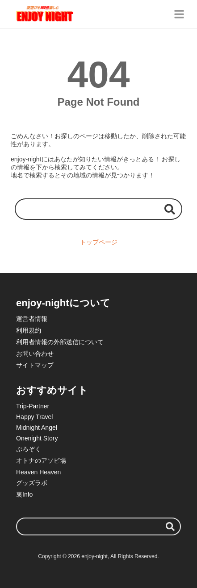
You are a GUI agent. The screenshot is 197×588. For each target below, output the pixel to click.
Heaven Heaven (38, 472)
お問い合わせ (35, 353)
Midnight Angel (36, 427)
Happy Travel (34, 416)
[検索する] (169, 208)
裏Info (24, 494)
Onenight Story (37, 438)
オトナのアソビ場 (41, 460)
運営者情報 (31, 318)
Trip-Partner (32, 406)
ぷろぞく (28, 448)
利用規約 (28, 330)
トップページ (98, 242)
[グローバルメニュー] (179, 14)
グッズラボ (31, 482)
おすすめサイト (52, 390)
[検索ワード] (98, 208)
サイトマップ (35, 365)
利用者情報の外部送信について (60, 341)
